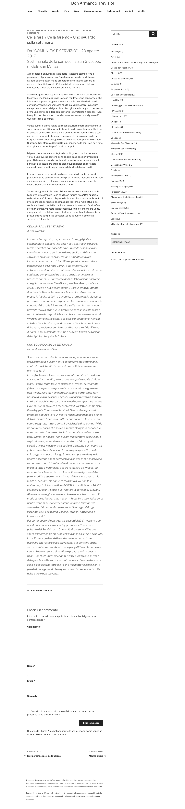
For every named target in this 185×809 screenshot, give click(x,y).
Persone (115, 181)
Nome (31, 666)
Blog (76, 11)
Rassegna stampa (92, 11)
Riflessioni (115, 192)
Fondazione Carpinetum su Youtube (127, 259)
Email (31, 681)
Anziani (114, 51)
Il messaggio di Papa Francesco (125, 105)
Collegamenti (113, 11)
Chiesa (114, 73)
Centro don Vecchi (119, 67)
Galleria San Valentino (121, 94)
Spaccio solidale (118, 208)
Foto (66, 11)
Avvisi (113, 57)
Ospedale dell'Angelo (120, 165)
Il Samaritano (117, 116)
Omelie (55, 11)
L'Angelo (115, 121)
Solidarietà (116, 202)
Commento (34, 626)
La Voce (114, 138)
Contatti (129, 11)
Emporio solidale (118, 89)
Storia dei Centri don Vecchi (123, 213)
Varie (113, 219)
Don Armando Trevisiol (67, 31)
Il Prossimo (116, 111)
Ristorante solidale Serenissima (125, 197)
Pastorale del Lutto (119, 175)
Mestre (114, 154)
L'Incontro (115, 127)
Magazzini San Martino (121, 148)
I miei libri (115, 100)
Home (30, 11)
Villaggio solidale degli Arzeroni (125, 224)
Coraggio (115, 84)
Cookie (141, 11)
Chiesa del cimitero (119, 78)
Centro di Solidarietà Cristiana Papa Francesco (132, 62)
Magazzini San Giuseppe (122, 143)
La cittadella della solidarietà (124, 132)
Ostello (114, 170)
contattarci (30, 799)
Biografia (42, 11)
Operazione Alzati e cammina (124, 159)
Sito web (32, 696)
